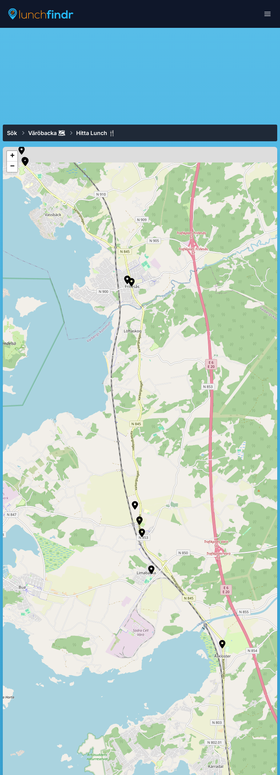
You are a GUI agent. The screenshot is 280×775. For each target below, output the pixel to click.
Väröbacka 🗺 (46, 132)
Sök (12, 132)
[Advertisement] (140, 75)
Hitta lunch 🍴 (95, 132)
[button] (25, 162)
